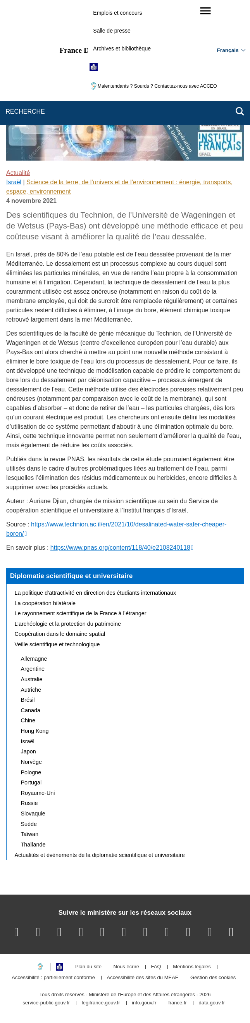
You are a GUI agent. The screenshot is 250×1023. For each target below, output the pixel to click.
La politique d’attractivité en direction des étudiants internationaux (95, 593)
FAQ (156, 967)
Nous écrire (126, 967)
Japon (28, 751)
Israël (13, 182)
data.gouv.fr (211, 1003)
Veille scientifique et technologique (57, 644)
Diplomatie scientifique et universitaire (71, 576)
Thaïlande (33, 844)
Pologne (31, 772)
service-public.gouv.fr (46, 1003)
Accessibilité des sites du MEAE (143, 978)
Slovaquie (33, 813)
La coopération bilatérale (45, 603)
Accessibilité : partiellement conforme (53, 978)
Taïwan (30, 834)
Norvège (31, 762)
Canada (30, 710)
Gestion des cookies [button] (213, 978)
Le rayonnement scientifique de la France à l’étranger (81, 613)
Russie (29, 803)
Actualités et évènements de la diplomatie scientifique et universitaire (100, 855)
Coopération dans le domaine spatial (60, 634)
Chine (28, 720)
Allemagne (34, 659)
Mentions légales (192, 967)
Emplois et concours (117, 13)
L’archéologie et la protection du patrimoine (68, 624)
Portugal (31, 782)
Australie (32, 679)
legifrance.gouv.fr (101, 1003)
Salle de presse (112, 31)
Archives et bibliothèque (122, 48)
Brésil (28, 700)
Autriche (31, 690)
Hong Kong (35, 731)
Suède (29, 824)
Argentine (33, 669)
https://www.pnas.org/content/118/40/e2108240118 (120, 547)
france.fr (177, 1003)
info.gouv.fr (144, 1003)
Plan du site (88, 967)
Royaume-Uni (38, 793)
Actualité (18, 173)
